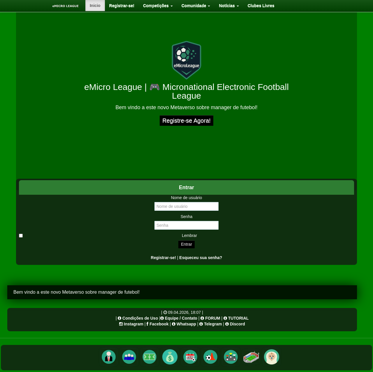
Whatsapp (186, 324)
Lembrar (108, 235)
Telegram (213, 324)
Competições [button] (158, 5)
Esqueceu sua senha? (200, 257)
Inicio (95, 5)
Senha (186, 216)
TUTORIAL (238, 318)
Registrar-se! (121, 5)
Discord (237, 324)
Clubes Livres (261, 5)
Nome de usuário (186, 197)
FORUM (212, 318)
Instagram (133, 324)
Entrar (186, 244)
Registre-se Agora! (186, 120)
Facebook (158, 324)
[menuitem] (95, 5)
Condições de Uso (140, 318)
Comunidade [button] (196, 5)
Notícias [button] (229, 5)
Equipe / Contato (181, 318)
